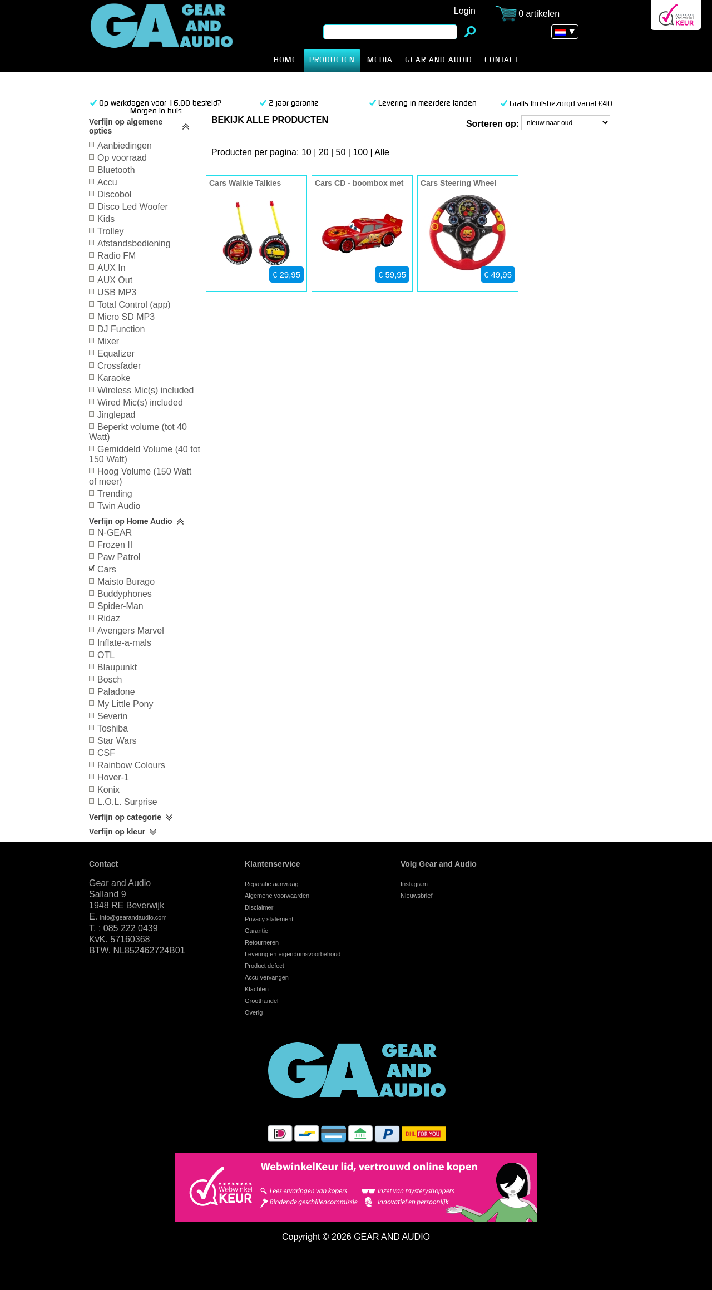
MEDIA (380, 60)
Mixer (108, 341)
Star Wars (117, 740)
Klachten (257, 989)
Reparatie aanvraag (272, 884)
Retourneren (262, 942)
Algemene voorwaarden (277, 895)
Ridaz (108, 618)
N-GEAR (114, 532)
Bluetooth (116, 170)
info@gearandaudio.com (133, 917)
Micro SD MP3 (126, 317)
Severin (112, 716)
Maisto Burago (126, 581)
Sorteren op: (492, 123)
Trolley (110, 231)
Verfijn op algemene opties (125, 126)
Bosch (109, 679)
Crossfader (119, 365)
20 (324, 152)
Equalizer (116, 353)
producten (332, 60)
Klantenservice (272, 863)
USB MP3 (116, 292)
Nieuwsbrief (416, 895)
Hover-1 (113, 777)
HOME (285, 60)
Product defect (264, 965)
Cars (179, 36)
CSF (106, 753)
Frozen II (114, 545)
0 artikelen (539, 13)
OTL (106, 655)
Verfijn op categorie (125, 817)
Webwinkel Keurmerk (676, 15)
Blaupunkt (117, 667)
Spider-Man (120, 606)
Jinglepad (116, 414)
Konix (108, 789)
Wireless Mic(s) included (145, 390)
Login (465, 11)
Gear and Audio (438, 60)
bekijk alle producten (269, 120)
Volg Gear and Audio (438, 863)
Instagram (414, 884)
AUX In (111, 268)
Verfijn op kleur (117, 831)
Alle (381, 152)
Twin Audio (118, 506)
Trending (114, 493)
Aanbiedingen (124, 145)
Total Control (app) (134, 304)
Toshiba (112, 728)
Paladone (116, 691)
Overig (254, 1012)
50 (341, 152)
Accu (107, 182)
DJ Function (121, 329)
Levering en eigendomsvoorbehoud (292, 954)
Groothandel (262, 1000)
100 (360, 152)
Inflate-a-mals (124, 643)
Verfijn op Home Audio (130, 521)
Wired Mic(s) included (140, 402)
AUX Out (114, 280)
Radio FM (116, 255)
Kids (106, 219)
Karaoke (114, 378)
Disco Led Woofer (132, 206)
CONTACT (501, 60)
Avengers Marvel (130, 630)
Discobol (114, 194)
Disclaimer (259, 907)
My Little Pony (125, 704)
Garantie (256, 930)
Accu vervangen (267, 977)
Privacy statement (269, 919)
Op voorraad (122, 157)
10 (306, 152)
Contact (103, 863)
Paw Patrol (118, 557)
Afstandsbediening (134, 243)
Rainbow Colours (131, 765)
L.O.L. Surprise (127, 802)
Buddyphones (124, 594)
